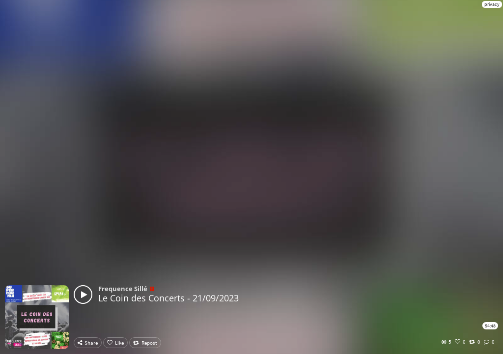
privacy (492, 4)
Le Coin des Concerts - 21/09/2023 (168, 298)
